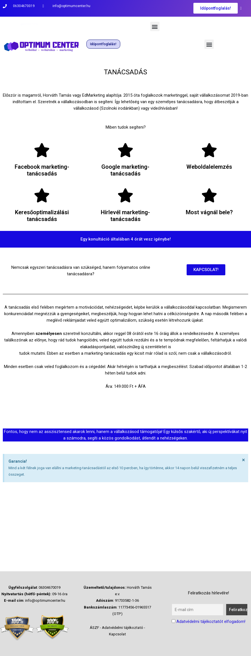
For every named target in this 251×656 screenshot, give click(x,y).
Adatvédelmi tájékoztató (122, 627)
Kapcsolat (117, 634)
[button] (155, 26)
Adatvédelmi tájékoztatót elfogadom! (210, 621)
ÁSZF (94, 627)
